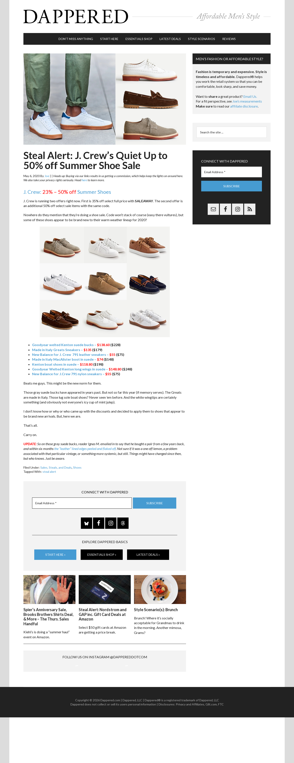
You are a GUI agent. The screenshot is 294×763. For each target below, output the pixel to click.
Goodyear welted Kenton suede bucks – (71, 344)
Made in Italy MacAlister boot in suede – (67, 359)
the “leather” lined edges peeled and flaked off (85, 448)
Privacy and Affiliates (190, 750)
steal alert (49, 471)
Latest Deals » (148, 554)
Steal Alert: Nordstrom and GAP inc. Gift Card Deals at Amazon (103, 614)
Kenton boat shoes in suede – (62, 364)
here (84, 179)
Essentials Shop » (101, 554)
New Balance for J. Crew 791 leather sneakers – (73, 354)
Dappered (147, 16)
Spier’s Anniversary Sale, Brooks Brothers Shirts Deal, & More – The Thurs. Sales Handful (48, 616)
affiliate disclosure (244, 106)
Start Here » (55, 554)
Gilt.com (211, 750)
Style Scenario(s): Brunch (156, 609)
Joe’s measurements (247, 101)
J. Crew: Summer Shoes (67, 191)
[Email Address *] (82, 502)
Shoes (77, 467)
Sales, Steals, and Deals (56, 467)
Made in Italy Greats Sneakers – (61, 349)
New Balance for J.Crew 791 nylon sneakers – (71, 373)
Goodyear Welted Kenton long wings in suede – (76, 369)
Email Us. (250, 96)
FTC (221, 750)
